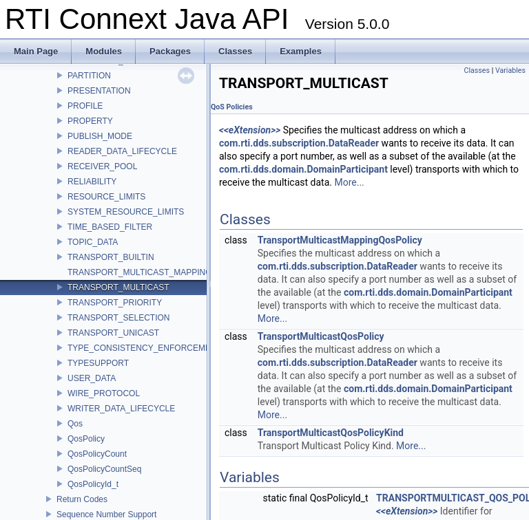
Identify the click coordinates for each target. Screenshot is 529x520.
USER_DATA (92, 378)
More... (349, 182)
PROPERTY (90, 121)
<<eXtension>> (249, 130)
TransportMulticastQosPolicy (321, 336)
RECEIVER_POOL (102, 166)
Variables (510, 70)
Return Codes (81, 499)
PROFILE (85, 106)
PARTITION (89, 75)
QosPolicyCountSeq (104, 469)
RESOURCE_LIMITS (106, 197)
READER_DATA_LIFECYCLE (122, 151)
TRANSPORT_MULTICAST (118, 287)
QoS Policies (232, 106)
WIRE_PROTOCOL (104, 393)
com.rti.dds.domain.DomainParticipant (303, 169)
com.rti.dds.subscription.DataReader (299, 143)
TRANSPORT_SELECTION (118, 318)
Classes (477, 70)
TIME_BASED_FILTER (110, 227)
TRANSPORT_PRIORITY (115, 302)
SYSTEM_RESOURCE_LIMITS (126, 212)
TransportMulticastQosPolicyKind (331, 432)
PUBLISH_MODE (100, 136)
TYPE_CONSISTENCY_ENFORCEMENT (145, 348)
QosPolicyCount (97, 454)
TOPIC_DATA (93, 242)
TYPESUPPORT (98, 363)
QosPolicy (86, 439)
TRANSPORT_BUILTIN (111, 257)
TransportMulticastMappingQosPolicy (340, 240)
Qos (75, 424)
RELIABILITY (92, 181)
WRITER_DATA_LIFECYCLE (121, 408)
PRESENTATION (99, 91)
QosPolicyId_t (93, 484)
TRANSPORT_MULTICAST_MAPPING (140, 272)
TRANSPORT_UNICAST (113, 333)
